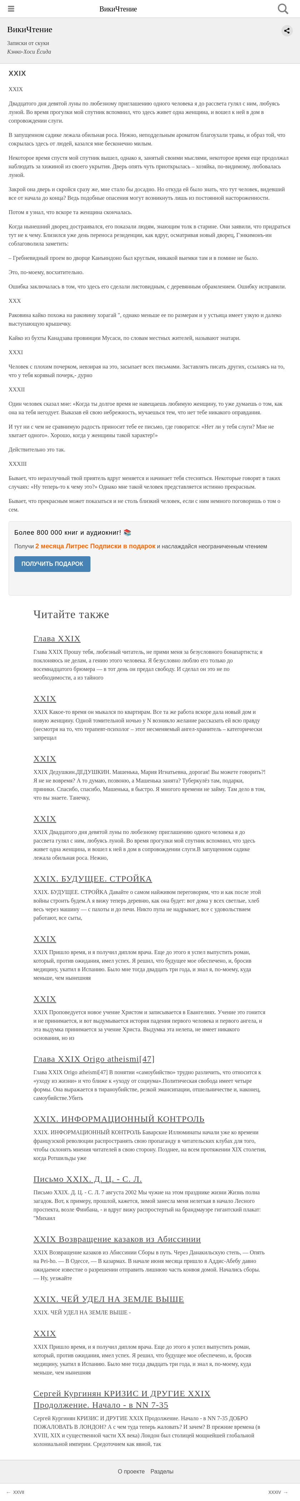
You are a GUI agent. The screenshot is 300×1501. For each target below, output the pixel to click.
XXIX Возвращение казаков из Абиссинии (117, 1239)
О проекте (131, 1471)
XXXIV (275, 1492)
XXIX (45, 698)
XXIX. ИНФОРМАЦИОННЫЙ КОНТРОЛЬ (119, 1119)
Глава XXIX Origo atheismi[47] (94, 1058)
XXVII (18, 1492)
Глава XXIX (57, 638)
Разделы (162, 1471)
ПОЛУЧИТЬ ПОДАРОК (52, 564)
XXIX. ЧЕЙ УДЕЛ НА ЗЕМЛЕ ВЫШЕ (109, 1299)
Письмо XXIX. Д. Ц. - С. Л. (88, 1179)
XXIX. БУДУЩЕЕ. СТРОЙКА (93, 878)
